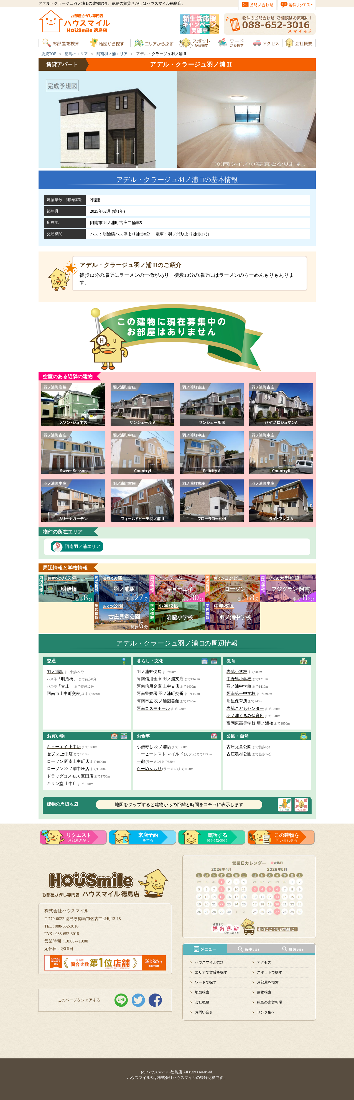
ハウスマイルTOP (209, 962)
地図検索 (202, 992)
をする (148, 837)
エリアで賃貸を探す (211, 972)
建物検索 (264, 992)
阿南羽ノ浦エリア (112, 54)
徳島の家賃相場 (269, 1002)
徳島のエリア (76, 54)
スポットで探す (269, 972)
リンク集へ (266, 1012)
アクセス (264, 962)
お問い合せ (204, 1012)
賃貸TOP (48, 54)
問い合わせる (286, 837)
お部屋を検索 (268, 982)
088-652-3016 (217, 837)
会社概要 (202, 1002)
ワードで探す (206, 982)
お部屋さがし (78, 837)
